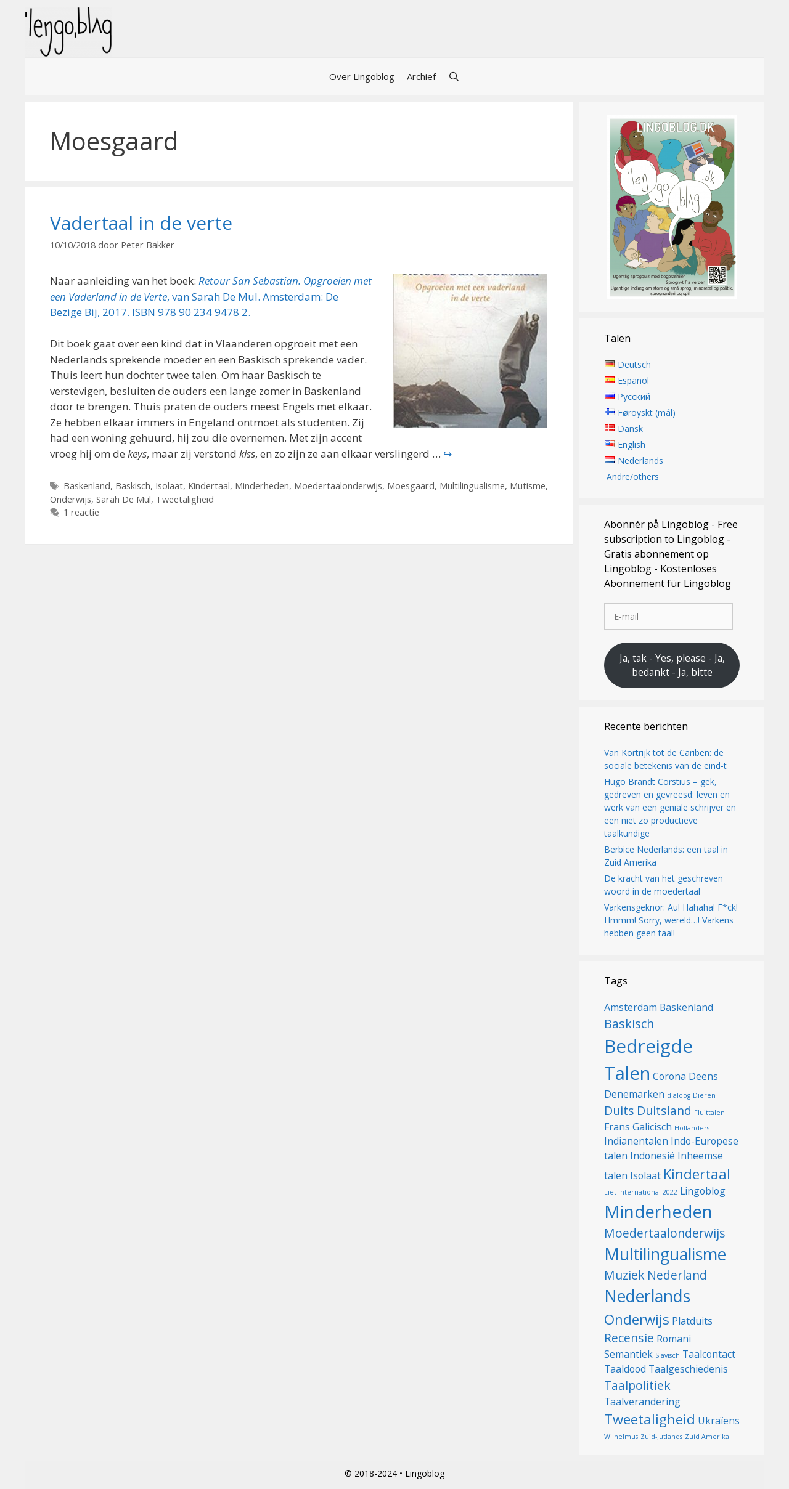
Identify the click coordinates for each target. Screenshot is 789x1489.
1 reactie (81, 512)
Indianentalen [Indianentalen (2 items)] (636, 1141)
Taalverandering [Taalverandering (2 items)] (642, 1401)
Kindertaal (209, 486)
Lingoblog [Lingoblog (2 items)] (703, 1191)
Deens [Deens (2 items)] (703, 1076)
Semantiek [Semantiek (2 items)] (628, 1354)
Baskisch (132, 486)
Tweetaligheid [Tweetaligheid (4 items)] (649, 1419)
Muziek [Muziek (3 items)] (624, 1275)
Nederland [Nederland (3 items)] (677, 1275)
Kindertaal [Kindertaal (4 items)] (696, 1173)
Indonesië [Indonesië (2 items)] (652, 1155)
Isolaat (169, 486)
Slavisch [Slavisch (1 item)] (667, 1355)
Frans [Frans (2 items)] (617, 1127)
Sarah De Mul (123, 499)
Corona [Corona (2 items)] (669, 1076)
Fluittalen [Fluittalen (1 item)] (709, 1112)
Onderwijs (70, 499)
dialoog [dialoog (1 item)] (678, 1095)
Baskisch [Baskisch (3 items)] (629, 1023)
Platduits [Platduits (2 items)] (692, 1321)
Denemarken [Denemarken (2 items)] (634, 1094)
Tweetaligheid (185, 499)
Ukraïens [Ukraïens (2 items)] (719, 1420)
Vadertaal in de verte (141, 222)
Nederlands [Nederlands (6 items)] (647, 1296)
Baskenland (86, 486)
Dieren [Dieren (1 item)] (704, 1095)
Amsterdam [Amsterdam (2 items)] (630, 1007)
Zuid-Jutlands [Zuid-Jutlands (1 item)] (661, 1436)
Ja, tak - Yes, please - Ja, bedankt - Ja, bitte (672, 665)
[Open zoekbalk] (454, 76)
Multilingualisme (472, 486)
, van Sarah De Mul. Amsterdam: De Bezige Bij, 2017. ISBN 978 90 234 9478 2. (211, 296)
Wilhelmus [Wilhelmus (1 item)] (621, 1436)
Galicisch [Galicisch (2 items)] (652, 1127)
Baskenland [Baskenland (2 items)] (686, 1007)
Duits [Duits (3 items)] (619, 1110)
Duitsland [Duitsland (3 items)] (664, 1110)
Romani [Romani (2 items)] (673, 1338)
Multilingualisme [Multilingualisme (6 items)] (665, 1254)
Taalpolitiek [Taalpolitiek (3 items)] (637, 1385)
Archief (421, 76)
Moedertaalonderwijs (338, 486)
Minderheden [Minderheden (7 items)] (658, 1211)
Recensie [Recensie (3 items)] (629, 1337)
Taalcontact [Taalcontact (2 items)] (708, 1354)
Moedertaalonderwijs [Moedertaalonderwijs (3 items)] (665, 1233)
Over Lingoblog (361, 76)
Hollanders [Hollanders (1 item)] (691, 1128)
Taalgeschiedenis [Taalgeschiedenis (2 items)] (688, 1369)
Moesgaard (411, 486)
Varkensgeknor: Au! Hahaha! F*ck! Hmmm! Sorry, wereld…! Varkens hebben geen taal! (671, 920)
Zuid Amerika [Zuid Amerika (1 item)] (707, 1436)
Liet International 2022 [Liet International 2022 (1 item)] (640, 1192)
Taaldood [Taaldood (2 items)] (625, 1369)
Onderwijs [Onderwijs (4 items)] (636, 1319)
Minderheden (262, 486)
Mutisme (528, 486)
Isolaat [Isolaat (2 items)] (645, 1175)
